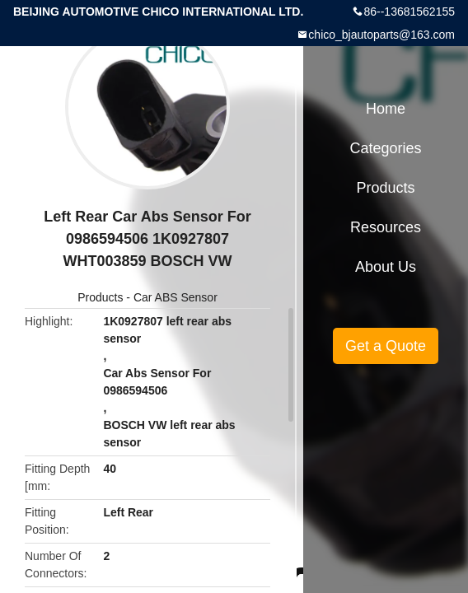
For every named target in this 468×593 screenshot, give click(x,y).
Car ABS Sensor (175, 297)
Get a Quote (385, 346)
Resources (385, 227)
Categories (385, 148)
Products (100, 297)
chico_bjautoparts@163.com (381, 34)
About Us (385, 267)
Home (385, 108)
